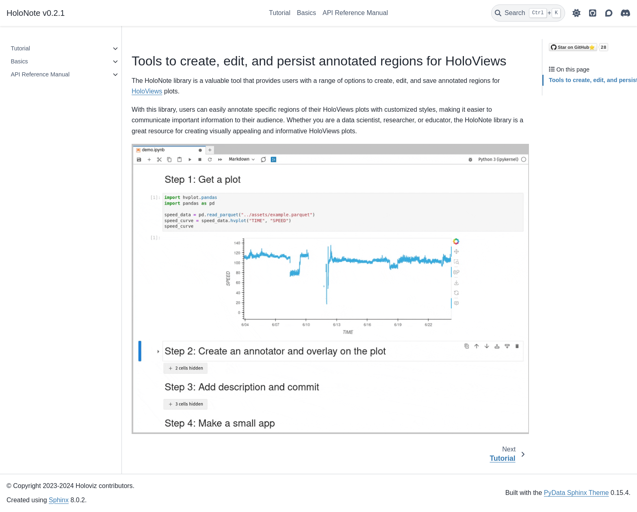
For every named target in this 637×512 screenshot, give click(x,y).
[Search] (528, 13)
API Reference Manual (355, 12)
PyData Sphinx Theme (576, 492)
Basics (306, 12)
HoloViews (147, 91)
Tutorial (279, 12)
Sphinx (59, 500)
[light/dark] (576, 13)
